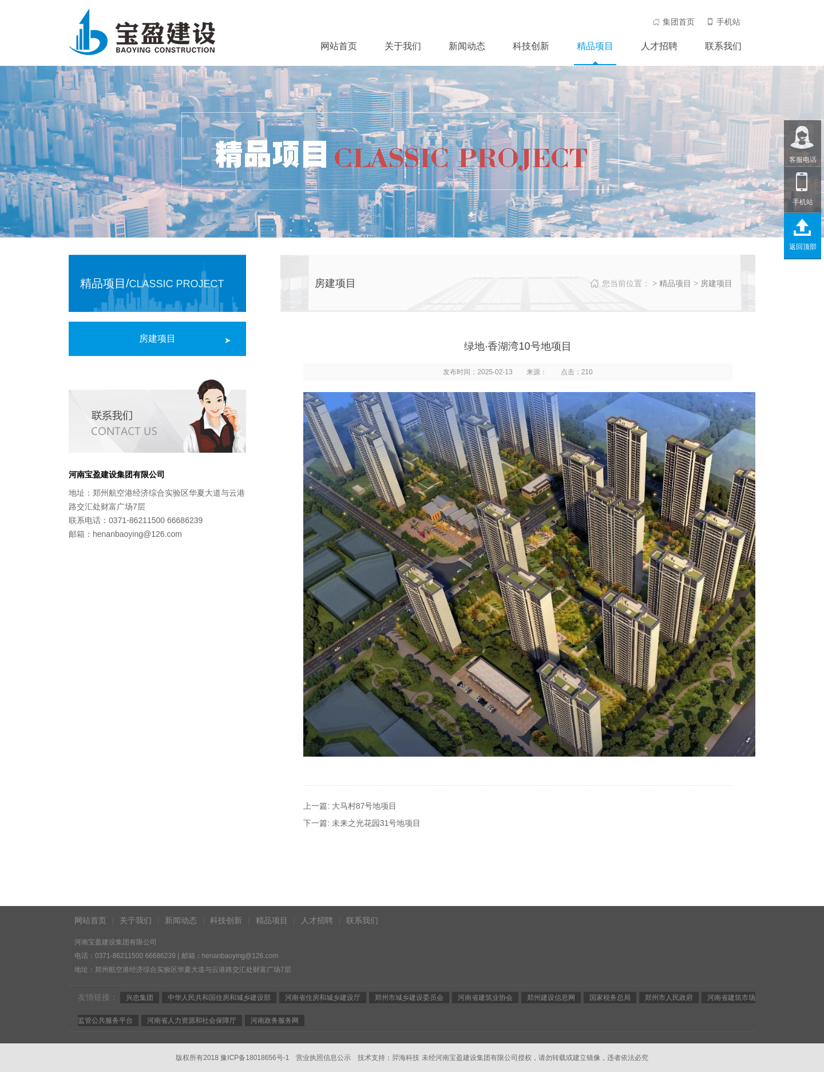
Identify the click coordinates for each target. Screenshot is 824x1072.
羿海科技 (405, 1058)
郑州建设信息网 (551, 998)
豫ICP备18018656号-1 (254, 1058)
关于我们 (403, 46)
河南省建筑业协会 (485, 998)
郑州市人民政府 (669, 998)
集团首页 (673, 21)
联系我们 (723, 46)
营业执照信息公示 (323, 1058)
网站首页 (338, 46)
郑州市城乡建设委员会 (409, 998)
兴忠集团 (139, 998)
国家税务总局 (610, 998)
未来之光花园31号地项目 (376, 823)
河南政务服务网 (275, 1020)
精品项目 (595, 46)
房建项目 (157, 338)
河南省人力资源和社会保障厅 (191, 1020)
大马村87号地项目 (364, 805)
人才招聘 (659, 46)
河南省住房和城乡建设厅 (322, 998)
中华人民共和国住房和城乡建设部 (219, 998)
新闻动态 (467, 46)
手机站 (723, 21)
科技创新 (531, 46)
